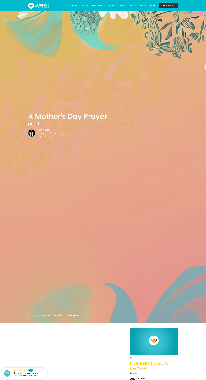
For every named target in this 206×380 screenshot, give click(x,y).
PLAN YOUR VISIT (168, 5)
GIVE (152, 5)
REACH (143, 5)
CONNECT (111, 5)
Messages (33, 315)
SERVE (123, 5)
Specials (47, 315)
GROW (133, 5)
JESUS (74, 5)
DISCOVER (97, 5)
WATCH (84, 5)
